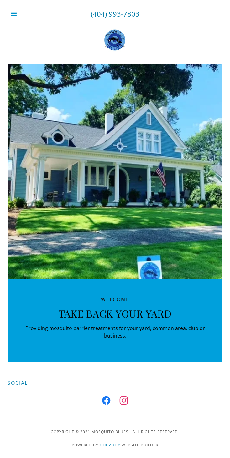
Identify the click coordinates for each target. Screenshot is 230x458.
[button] (24, 14)
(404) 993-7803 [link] (115, 13)
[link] (115, 41)
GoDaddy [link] (110, 445)
